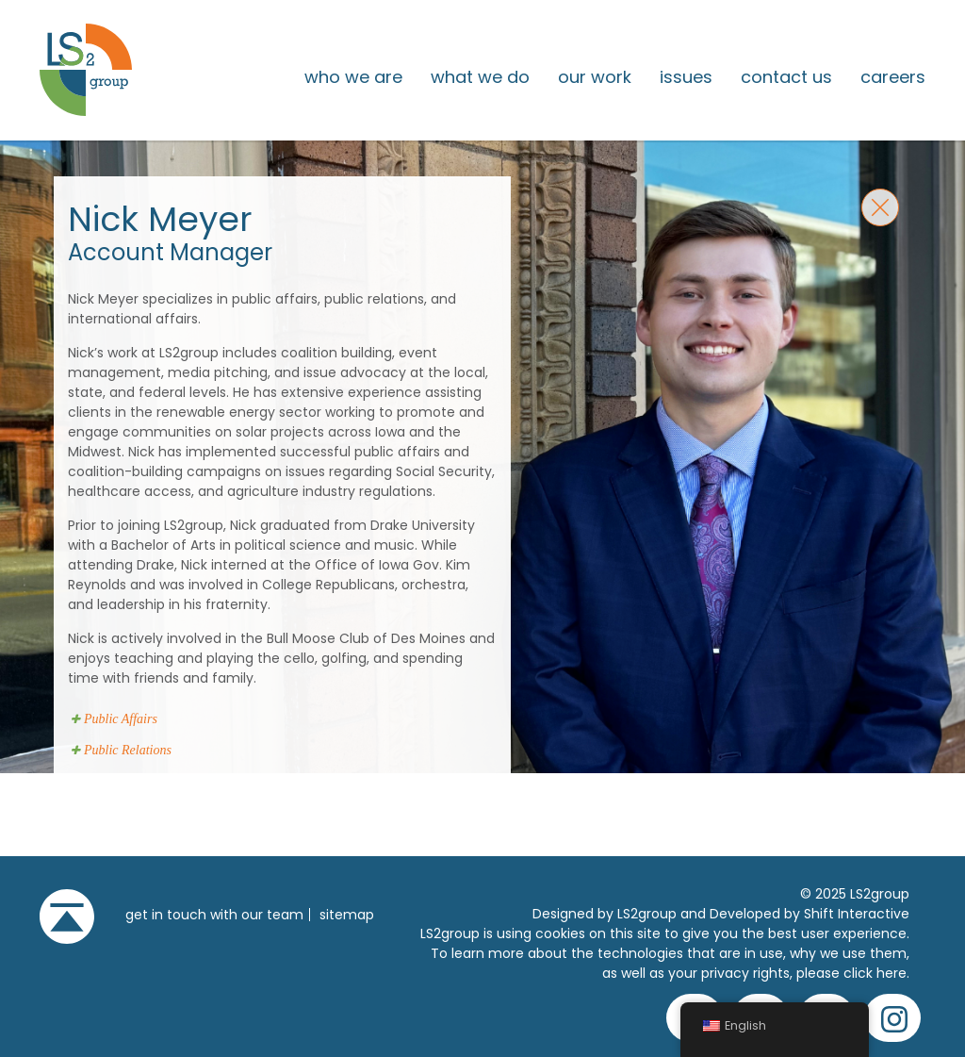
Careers (892, 77)
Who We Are (353, 77)
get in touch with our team (214, 914)
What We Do (480, 77)
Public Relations (128, 750)
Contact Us (786, 77)
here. (892, 973)
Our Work (594, 77)
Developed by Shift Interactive (809, 913)
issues (686, 77)
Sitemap (346, 914)
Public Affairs (120, 719)
